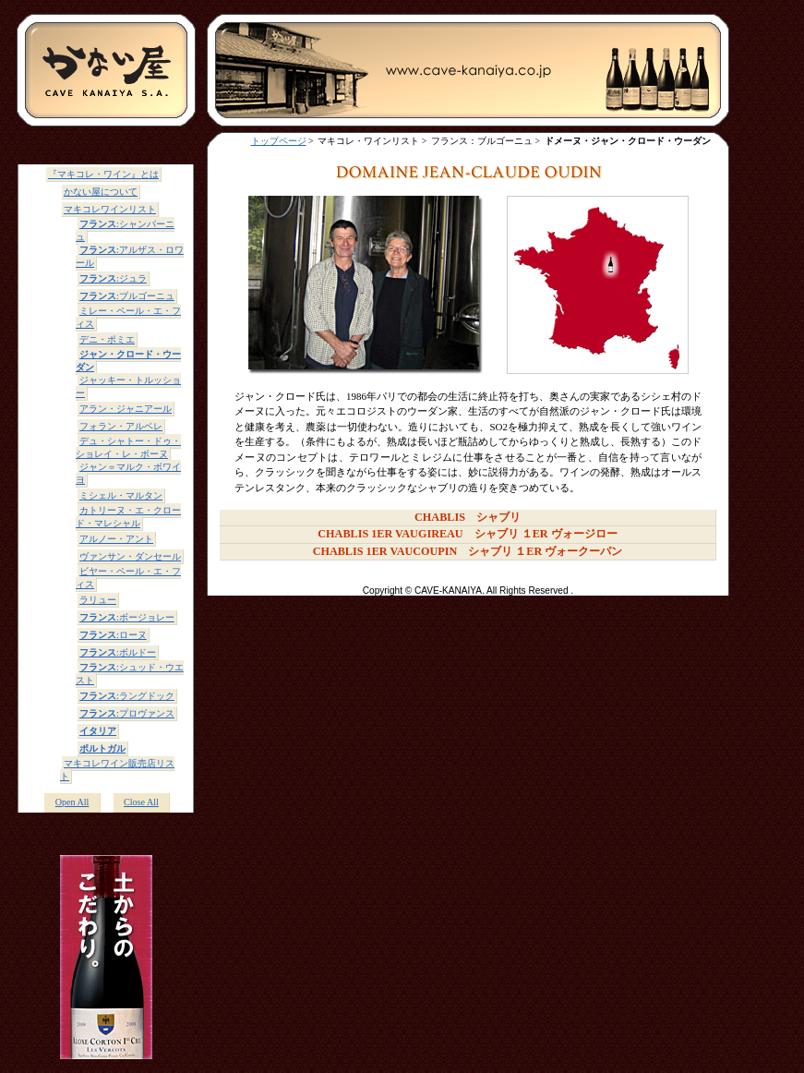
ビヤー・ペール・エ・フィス (128, 577)
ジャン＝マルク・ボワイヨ (128, 473)
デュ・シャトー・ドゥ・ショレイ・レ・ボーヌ (128, 447)
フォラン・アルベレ (120, 426)
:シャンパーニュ (125, 230)
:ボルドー (117, 652)
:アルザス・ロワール (130, 256)
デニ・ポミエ (107, 339)
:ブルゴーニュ (126, 296)
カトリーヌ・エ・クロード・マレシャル (128, 516)
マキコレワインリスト (110, 209)
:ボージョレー (126, 617)
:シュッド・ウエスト (130, 673)
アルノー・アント (116, 539)
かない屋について (101, 192)
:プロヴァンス (126, 713)
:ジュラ (113, 278)
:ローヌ (113, 635)
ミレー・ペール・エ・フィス (128, 317)
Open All (72, 802)
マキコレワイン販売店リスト (117, 769)
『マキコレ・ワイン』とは (103, 174)
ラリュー (97, 600)
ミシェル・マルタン (120, 495)
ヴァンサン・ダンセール (130, 556)
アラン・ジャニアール (125, 409)
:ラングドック (126, 696)
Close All (141, 802)
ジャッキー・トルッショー (128, 386)
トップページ (278, 141)
